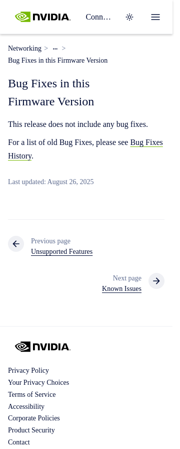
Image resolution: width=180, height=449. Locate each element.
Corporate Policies (34, 418)
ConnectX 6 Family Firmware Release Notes (99, 17)
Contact (19, 442)
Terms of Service (32, 394)
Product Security (31, 430)
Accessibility (26, 406)
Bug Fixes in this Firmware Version (58, 60)
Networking (25, 48)
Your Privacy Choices (38, 382)
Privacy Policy (28, 370)
